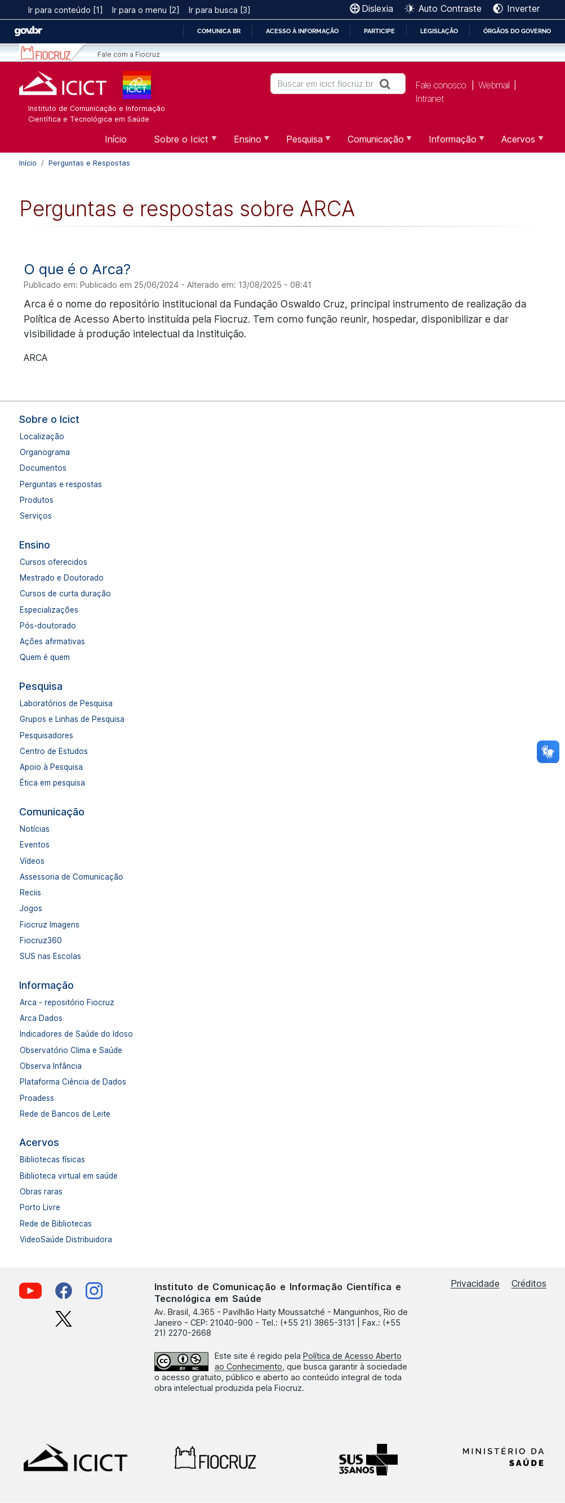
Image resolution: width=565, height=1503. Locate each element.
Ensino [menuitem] (246, 143)
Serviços (36, 515)
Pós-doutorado (48, 625)
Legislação (439, 31)
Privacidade (475, 1283)
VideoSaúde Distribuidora (66, 1239)
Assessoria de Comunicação (71, 876)
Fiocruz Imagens (49, 924)
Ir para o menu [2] (146, 10)
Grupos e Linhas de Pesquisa (72, 719)
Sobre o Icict (49, 419)
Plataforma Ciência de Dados (73, 1081)
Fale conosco (440, 85)
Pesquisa (41, 686)
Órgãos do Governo (517, 31)
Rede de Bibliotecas (56, 1223)
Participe (379, 31)
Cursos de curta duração (65, 593)
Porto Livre (40, 1207)
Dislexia (377, 8)
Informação (46, 985)
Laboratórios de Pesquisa (66, 703)
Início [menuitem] (116, 139)
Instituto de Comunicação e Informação (96, 108)
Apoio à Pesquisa (51, 766)
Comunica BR (219, 31)
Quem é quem (45, 657)
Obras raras (41, 1191)
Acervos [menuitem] (517, 143)
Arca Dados (41, 1018)
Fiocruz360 (41, 940)
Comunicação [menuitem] (374, 143)
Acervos (39, 1142)
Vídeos (32, 861)
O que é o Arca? (77, 269)
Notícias (35, 828)
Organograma (45, 452)
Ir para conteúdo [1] (65, 10)
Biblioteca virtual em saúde (69, 1175)
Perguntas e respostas (61, 484)
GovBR (28, 31)
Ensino (34, 545)
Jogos (31, 908)
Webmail (493, 85)
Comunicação (51, 812)
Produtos (37, 500)
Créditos (528, 1283)
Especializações (49, 609)
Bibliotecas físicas (52, 1159)
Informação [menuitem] (451, 143)
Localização (42, 436)
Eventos (35, 844)
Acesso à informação (302, 31)
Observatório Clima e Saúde (71, 1050)
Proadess (37, 1098)
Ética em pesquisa (52, 782)
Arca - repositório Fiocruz (67, 1002)
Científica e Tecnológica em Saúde (88, 119)
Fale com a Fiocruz (128, 54)
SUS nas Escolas (50, 956)
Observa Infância (51, 1066)
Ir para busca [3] (220, 10)
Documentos (43, 467)
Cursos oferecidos (53, 562)
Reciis (30, 892)
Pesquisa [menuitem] (303, 143)
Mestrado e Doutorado (62, 577)
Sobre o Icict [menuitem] (180, 143)
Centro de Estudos (54, 751)
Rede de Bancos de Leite (65, 1113)
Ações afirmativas (52, 641)
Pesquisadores (46, 735)
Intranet (429, 98)
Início (28, 163)
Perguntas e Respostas (89, 163)
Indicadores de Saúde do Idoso (76, 1033)
